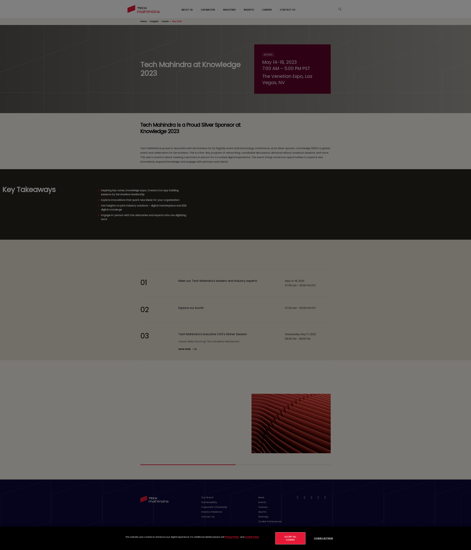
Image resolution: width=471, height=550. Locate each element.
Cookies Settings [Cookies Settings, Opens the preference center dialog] (323, 538)
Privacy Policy (232, 536)
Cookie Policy (252, 536)
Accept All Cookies (290, 538)
